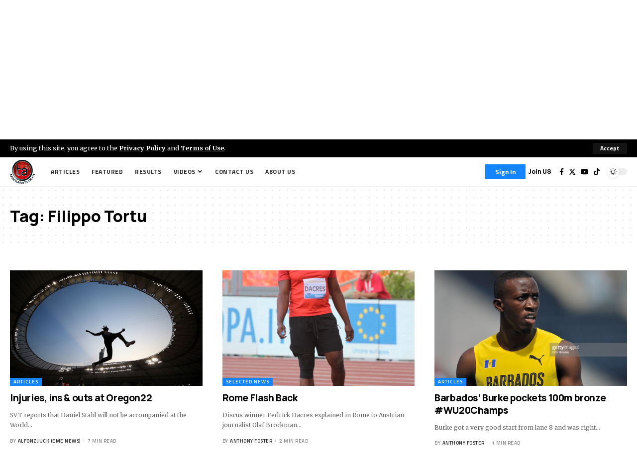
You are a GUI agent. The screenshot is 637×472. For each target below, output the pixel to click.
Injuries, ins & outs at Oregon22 (82, 397)
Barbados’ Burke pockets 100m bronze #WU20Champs (520, 404)
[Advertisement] (318, 69)
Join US (539, 171)
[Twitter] (572, 172)
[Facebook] (561, 172)
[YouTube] (584, 172)
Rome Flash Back (260, 397)
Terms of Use (202, 148)
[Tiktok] (596, 172)
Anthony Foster (251, 441)
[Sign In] (505, 171)
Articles (25, 381)
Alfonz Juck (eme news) (49, 441)
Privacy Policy (142, 148)
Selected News (247, 381)
